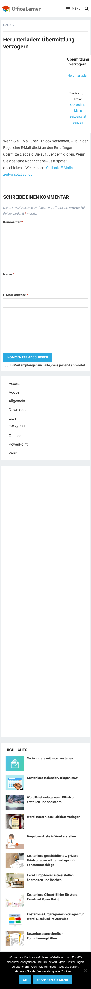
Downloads (18, 410)
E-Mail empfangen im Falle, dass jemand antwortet (47, 365)
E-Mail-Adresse (15, 295)
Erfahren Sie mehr (52, 980)
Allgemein (17, 401)
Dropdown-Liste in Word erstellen (51, 836)
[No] (85, 970)
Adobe (14, 392)
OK (25, 980)
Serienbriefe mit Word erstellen (50, 758)
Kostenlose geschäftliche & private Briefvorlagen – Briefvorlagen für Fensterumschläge (52, 860)
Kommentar (13, 222)
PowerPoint (18, 444)
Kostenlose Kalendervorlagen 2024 (53, 778)
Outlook (15, 436)
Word (13, 453)
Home (7, 25)
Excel (13, 418)
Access (14, 383)
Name (8, 274)
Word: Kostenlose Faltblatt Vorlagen (53, 817)
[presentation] (22, 331)
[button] (73, 8)
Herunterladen (78, 75)
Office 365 (17, 427)
